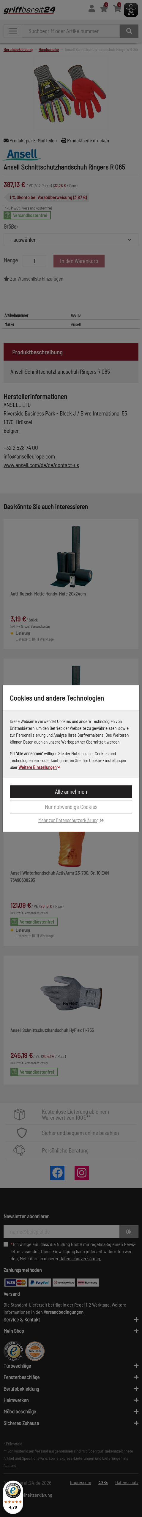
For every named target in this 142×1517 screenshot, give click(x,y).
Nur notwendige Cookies (71, 806)
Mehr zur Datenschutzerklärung (71, 820)
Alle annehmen (71, 791)
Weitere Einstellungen (39, 767)
